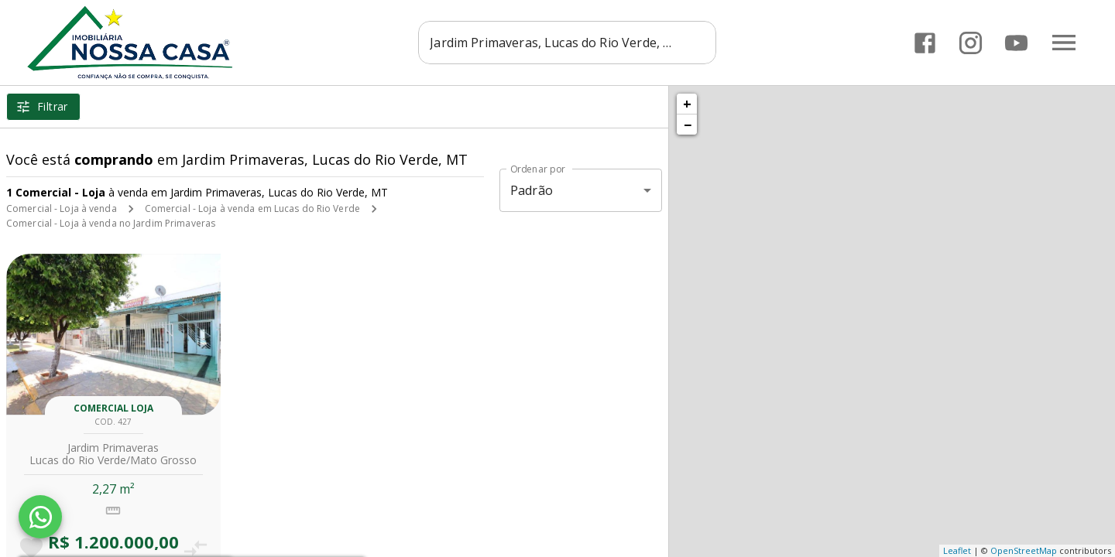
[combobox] (567, 42)
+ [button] (687, 103)
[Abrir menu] (1064, 42)
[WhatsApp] (40, 516)
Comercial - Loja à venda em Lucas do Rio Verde (252, 208)
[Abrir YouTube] (1016, 42)
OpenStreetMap (1023, 550)
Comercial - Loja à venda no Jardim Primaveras (110, 223)
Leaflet (957, 550)
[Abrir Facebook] (924, 42)
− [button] (687, 124)
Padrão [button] (531, 190)
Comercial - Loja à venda (61, 208)
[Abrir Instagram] (970, 42)
